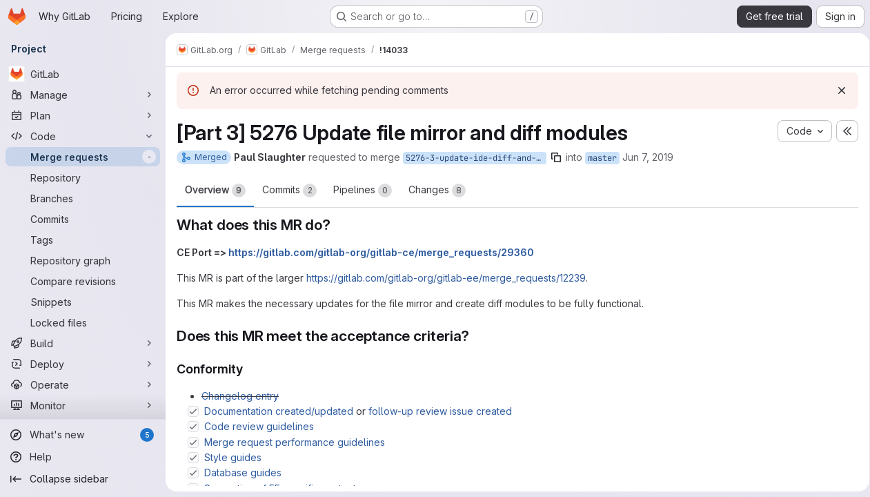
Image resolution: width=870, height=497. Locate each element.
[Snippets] (83, 301)
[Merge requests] (83, 156)
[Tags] (83, 239)
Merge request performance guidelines (294, 442)
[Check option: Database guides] (193, 472)
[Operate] (83, 384)
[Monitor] (83, 405)
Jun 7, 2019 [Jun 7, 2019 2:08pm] (647, 157)
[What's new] (83, 435)
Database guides (242, 472)
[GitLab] (83, 74)
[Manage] (83, 94)
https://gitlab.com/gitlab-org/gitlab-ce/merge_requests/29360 (381, 252)
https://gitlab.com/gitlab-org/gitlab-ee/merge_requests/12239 (446, 278)
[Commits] (83, 218)
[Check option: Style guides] (193, 457)
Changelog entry (240, 396)
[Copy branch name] (556, 157)
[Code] (83, 136)
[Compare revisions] (83, 281)
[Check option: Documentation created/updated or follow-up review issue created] (193, 411)
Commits (289, 190)
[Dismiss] (837, 90)
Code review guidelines (259, 426)
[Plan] (83, 115)
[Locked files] (83, 322)
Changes (437, 190)
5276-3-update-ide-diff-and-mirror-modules (476, 158)
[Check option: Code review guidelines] (193, 426)
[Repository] (83, 177)
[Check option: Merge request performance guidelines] (193, 442)
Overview (215, 190)
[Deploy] (83, 363)
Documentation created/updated (278, 411)
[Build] (83, 343)
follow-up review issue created (440, 411)
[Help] (83, 457)
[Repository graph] (83, 260)
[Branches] (83, 198)
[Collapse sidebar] (83, 479)
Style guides (232, 457)
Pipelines (362, 190)
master (602, 158)
